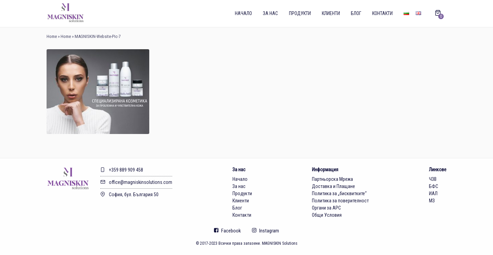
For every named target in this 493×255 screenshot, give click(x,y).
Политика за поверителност (340, 200)
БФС (433, 186)
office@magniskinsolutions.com (136, 182)
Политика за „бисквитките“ (339, 193)
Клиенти (331, 13)
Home (52, 36)
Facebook (227, 231)
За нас (270, 13)
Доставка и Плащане (333, 186)
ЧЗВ (433, 179)
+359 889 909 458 (121, 170)
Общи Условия (327, 215)
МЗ (432, 200)
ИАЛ (433, 193)
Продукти (300, 13)
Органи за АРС (326, 208)
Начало (243, 13)
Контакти (382, 13)
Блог (356, 13)
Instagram (265, 231)
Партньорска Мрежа (332, 179)
